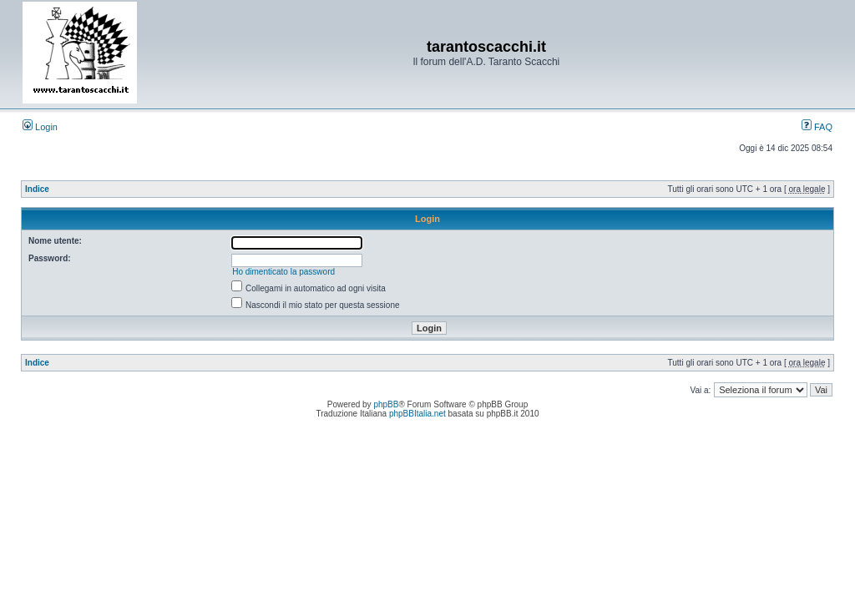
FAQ (817, 127)
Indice (37, 189)
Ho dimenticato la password (283, 271)
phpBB (385, 404)
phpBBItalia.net (417, 413)
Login (40, 127)
